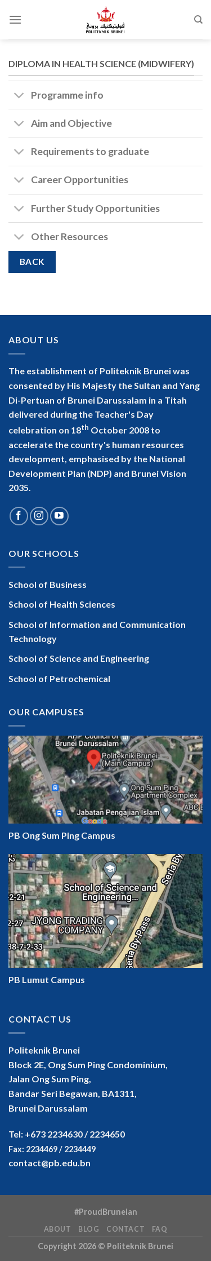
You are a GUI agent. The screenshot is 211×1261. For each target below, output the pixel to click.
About (57, 1229)
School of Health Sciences (61, 604)
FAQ (160, 1229)
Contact (125, 1229)
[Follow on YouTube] (59, 516)
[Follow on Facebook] (19, 516)
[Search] (198, 19)
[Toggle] (19, 96)
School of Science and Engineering (78, 658)
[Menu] (15, 19)
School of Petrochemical (59, 678)
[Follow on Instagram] (39, 516)
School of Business (47, 584)
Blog (88, 1229)
